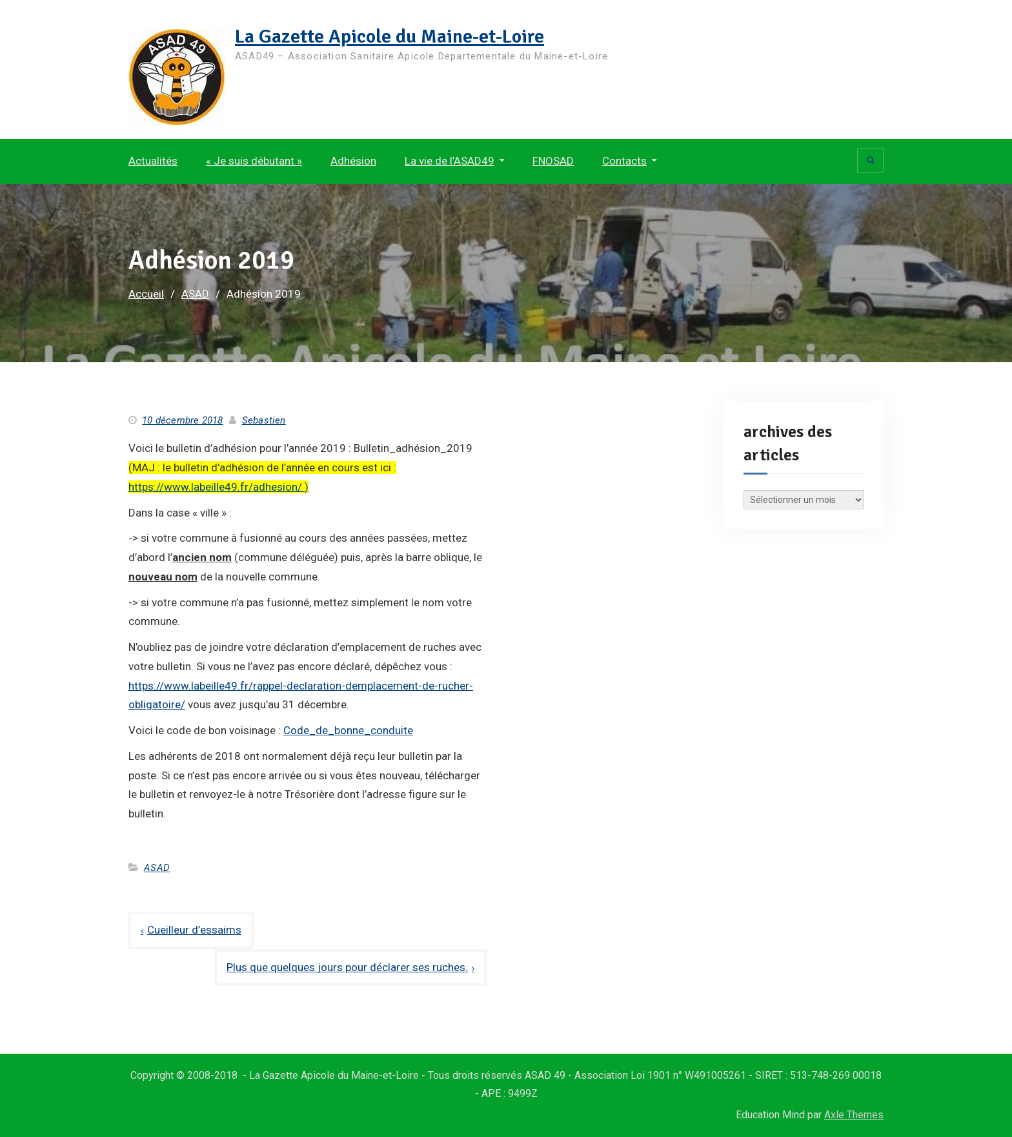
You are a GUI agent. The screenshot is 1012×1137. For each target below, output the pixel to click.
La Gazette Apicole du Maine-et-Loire (389, 36)
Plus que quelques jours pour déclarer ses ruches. (347, 967)
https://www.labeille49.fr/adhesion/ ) (218, 486)
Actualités (152, 160)
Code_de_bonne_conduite (348, 730)
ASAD (157, 868)
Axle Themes (854, 1115)
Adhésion (353, 160)
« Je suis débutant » (254, 160)
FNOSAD (553, 160)
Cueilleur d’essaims (194, 929)
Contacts (624, 160)
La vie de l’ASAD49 (449, 160)
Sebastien (264, 420)
